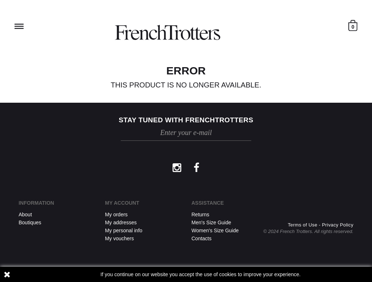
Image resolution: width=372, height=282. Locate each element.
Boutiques (30, 222)
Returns (200, 214)
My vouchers (119, 238)
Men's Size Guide (211, 222)
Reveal (19, 26)
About (25, 214)
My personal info (123, 230)
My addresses (121, 222)
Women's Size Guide (215, 230)
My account (122, 203)
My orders (116, 214)
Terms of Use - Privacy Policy (320, 225)
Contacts (201, 238)
